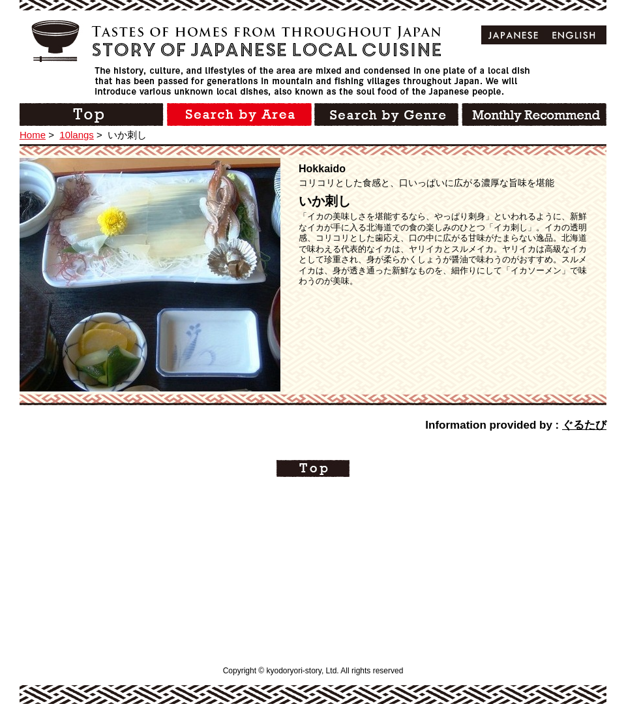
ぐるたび (584, 425)
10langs (76, 134)
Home (33, 134)
